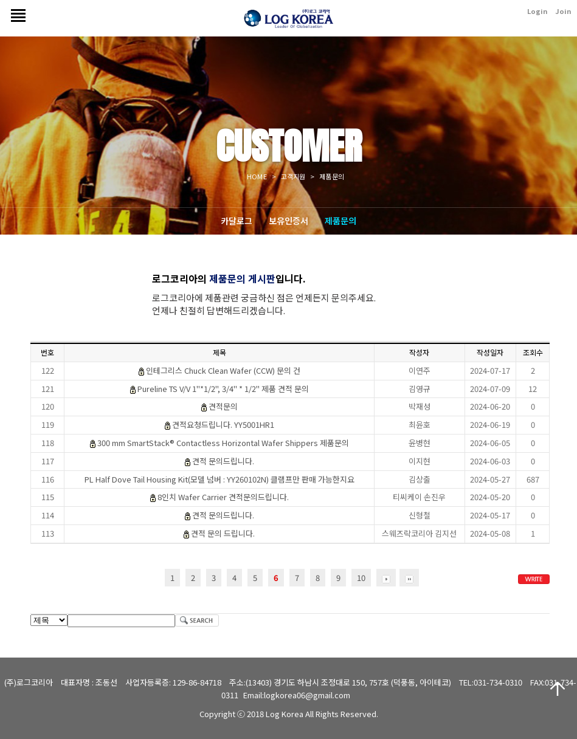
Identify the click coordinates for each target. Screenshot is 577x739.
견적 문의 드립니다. (223, 533)
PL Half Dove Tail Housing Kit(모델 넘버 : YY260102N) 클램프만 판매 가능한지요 (219, 479)
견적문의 (223, 406)
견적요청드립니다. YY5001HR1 (223, 424)
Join (563, 11)
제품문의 (340, 221)
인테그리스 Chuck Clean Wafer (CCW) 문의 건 (223, 370)
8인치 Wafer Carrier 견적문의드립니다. (223, 497)
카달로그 (236, 221)
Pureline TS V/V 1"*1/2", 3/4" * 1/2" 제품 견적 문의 (223, 388)
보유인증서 (288, 221)
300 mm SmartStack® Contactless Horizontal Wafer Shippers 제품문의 (223, 443)
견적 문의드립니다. (223, 461)
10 (361, 577)
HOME (256, 176)
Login (537, 11)
